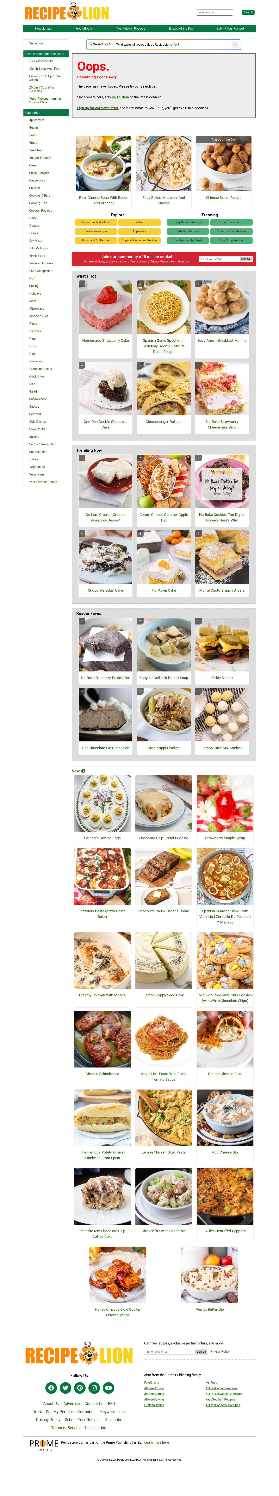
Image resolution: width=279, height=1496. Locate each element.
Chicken (34, 188)
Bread (33, 143)
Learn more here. (157, 1442)
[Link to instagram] (94, 1388)
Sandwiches (37, 399)
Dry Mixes (36, 241)
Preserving (36, 361)
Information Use (179, 261)
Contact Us (93, 1403)
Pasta (33, 323)
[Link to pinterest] (80, 1388)
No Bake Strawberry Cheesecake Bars (222, 424)
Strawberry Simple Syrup (225, 838)
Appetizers (36, 120)
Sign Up (246, 258)
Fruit (32, 278)
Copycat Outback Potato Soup (163, 678)
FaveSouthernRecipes (220, 1399)
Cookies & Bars (39, 195)
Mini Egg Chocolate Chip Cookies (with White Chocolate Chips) (225, 998)
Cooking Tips (38, 203)
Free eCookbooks (41, 61)
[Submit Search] (248, 12)
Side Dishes (37, 421)
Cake (32, 165)
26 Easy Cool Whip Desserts (42, 89)
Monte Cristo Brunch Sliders (222, 590)
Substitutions (38, 452)
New (78, 771)
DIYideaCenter (154, 1405)
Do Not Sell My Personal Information (64, 1411)
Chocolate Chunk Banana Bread (163, 911)
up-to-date (120, 97)
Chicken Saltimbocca (102, 1074)
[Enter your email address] (169, 1351)
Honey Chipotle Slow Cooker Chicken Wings (118, 1312)
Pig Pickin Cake (163, 590)
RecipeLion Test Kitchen (96, 222)
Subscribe (36, 43)
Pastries (35, 331)
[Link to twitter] (65, 1388)
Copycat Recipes (40, 210)
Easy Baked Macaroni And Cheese (163, 200)
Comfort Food (231, 222)
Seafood (35, 414)
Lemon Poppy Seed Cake (163, 995)
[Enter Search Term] (215, 12)
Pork (32, 354)
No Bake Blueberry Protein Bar (105, 678)
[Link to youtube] (108, 1388)
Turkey (33, 459)
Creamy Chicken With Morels (102, 995)
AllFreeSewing (154, 1399)
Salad (33, 391)
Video (139, 222)
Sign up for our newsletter (97, 108)
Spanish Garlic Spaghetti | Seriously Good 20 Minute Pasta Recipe (164, 346)
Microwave (36, 308)
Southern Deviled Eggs (102, 838)
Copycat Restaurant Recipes (139, 240)
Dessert (34, 225)
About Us (51, 1403)
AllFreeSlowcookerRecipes (224, 1394)
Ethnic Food (37, 256)
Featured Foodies (41, 263)
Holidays (35, 293)
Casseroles (37, 180)
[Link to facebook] (51, 1388)
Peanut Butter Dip (209, 1309)
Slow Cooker (37, 429)
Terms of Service (66, 1427)
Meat (32, 301)
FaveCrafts (151, 1382)
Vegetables (37, 467)
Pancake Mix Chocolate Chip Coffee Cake (102, 1234)
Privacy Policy (159, 261)
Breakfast (35, 150)
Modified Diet (38, 316)
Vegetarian (36, 474)
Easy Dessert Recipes (188, 222)
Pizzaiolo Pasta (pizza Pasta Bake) (102, 914)
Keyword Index (113, 1411)
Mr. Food (211, 1382)
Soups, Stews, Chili (42, 444)
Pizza (33, 346)
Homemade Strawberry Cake (105, 340)
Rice (32, 384)
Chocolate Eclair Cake (105, 590)
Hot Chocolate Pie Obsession (105, 748)
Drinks (33, 233)
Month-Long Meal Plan (44, 69)
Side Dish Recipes (188, 231)
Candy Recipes (39, 173)
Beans (33, 127)
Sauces (34, 406)
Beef (32, 135)
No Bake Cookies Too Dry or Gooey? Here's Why (222, 517)
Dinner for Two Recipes (231, 231)
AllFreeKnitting (154, 1394)
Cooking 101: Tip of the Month (45, 78)
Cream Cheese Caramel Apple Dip (164, 517)
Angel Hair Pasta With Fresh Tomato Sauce (164, 1077)
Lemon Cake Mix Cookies (222, 748)
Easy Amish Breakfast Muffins (222, 340)
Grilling (34, 286)
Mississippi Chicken (164, 748)
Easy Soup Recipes (231, 240)
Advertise (71, 1403)
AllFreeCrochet (154, 1388)
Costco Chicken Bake (225, 1074)
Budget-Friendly (40, 158)
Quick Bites (37, 376)
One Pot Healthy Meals (188, 240)
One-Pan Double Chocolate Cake (105, 424)
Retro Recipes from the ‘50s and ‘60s (45, 100)
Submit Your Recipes (83, 1419)
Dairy (32, 218)
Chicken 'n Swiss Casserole (164, 1231)
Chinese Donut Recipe (223, 197)
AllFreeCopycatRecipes (222, 1388)
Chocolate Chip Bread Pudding (163, 838)
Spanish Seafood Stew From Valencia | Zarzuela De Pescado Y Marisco (225, 916)
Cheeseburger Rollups (164, 421)
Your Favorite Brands (43, 482)
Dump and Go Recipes (96, 240)
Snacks (34, 437)
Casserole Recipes (96, 231)
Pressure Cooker (40, 369)
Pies (32, 339)
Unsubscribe (95, 1427)
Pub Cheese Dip (225, 1152)
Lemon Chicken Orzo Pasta (164, 1152)
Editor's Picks (38, 248)
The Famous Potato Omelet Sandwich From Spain (102, 1155)
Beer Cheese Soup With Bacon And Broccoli (103, 200)
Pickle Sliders (222, 678)
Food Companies (40, 271)
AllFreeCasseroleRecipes (223, 1405)
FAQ (111, 1403)
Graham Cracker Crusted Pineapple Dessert (105, 517)
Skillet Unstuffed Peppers (225, 1231)
